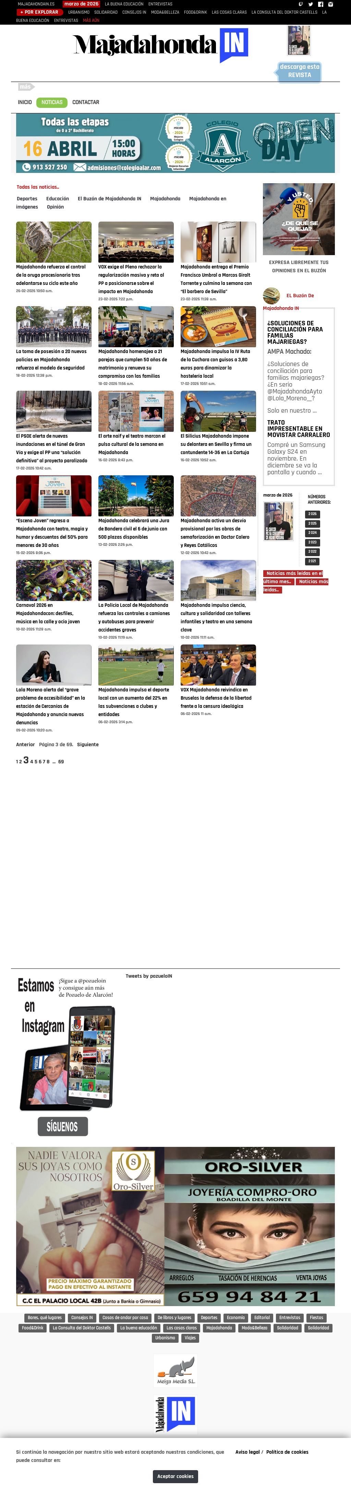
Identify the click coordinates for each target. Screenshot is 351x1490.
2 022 (312, 552)
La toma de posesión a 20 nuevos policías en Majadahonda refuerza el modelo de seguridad (51, 360)
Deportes (27, 199)
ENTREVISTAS (160, 4)
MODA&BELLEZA (165, 12)
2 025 (312, 524)
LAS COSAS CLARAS (229, 12)
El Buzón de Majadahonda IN (109, 199)
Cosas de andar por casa (125, 1318)
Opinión (55, 207)
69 (61, 762)
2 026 (312, 514)
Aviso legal (247, 1452)
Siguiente (88, 745)
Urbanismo (165, 1338)
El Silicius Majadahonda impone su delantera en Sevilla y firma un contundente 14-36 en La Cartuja (216, 444)
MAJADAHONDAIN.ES (36, 4)
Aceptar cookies (175, 1476)
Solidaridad (287, 1328)
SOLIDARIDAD (106, 12)
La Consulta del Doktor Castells (82, 1328)
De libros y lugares (174, 1318)
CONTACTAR (85, 102)
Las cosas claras (182, 1328)
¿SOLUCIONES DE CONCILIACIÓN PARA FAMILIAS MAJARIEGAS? (295, 333)
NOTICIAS (51, 102)
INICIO (25, 102)
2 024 (312, 533)
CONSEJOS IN (134, 12)
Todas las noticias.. (38, 187)
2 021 (312, 561)
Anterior (25, 745)
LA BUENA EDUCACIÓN (124, 4)
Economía (236, 1318)
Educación (57, 199)
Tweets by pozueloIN (149, 976)
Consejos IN (82, 1318)
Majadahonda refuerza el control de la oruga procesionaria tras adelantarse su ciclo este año (51, 275)
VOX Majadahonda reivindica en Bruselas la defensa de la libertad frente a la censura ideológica (216, 698)
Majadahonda (165, 199)
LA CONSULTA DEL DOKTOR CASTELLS (284, 12)
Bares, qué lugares (45, 1318)
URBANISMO (78, 12)
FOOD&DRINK (195, 12)
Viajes (190, 1338)
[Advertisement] (299, 781)
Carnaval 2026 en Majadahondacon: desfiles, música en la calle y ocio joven (48, 614)
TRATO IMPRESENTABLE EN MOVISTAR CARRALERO (298, 429)
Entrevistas (289, 1318)
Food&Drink (32, 1328)
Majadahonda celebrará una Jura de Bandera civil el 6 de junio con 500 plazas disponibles (133, 529)
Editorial (262, 1318)
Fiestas (316, 1318)
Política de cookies (287, 1452)
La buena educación (138, 1328)
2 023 (312, 542)
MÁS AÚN (91, 20)
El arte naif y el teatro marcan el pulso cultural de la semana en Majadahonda (132, 444)
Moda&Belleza (254, 1328)
